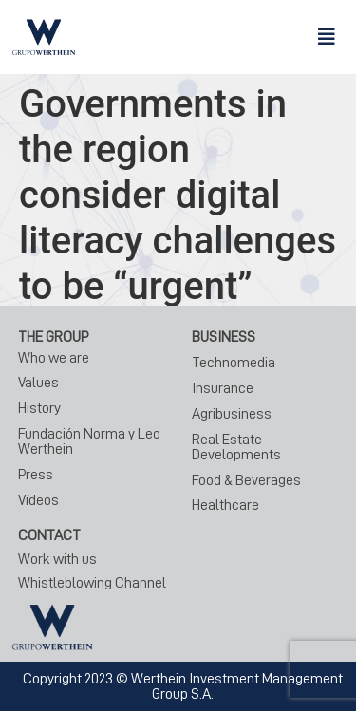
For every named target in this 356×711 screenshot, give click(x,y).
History (39, 408)
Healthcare (225, 505)
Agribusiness (232, 413)
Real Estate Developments (236, 447)
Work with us (57, 559)
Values (38, 382)
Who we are (53, 357)
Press (35, 474)
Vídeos (38, 500)
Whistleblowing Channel (92, 582)
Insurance (222, 388)
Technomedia (233, 362)
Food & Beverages (246, 480)
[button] (326, 37)
